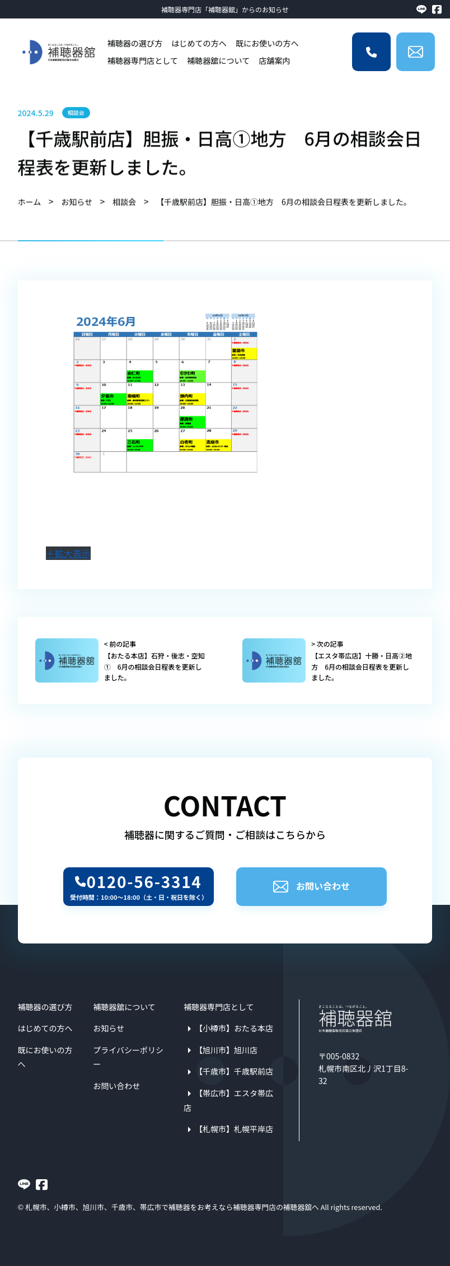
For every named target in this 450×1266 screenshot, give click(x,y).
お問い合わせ (311, 886)
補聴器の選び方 (135, 43)
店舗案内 (274, 60)
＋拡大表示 (68, 553)
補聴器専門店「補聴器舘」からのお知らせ (225, 9)
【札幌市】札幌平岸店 (234, 1128)
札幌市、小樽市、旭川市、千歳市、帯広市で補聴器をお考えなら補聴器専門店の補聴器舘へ (172, 1207)
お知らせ (108, 1028)
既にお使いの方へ (267, 43)
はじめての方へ (199, 43)
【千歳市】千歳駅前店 (234, 1071)
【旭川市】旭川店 (226, 1049)
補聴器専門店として (142, 60)
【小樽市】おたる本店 (234, 1028)
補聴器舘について (218, 60)
